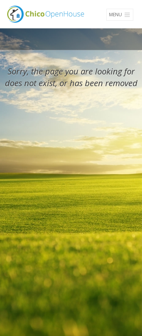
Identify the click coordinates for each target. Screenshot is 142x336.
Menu (120, 14)
